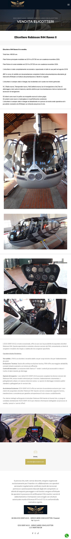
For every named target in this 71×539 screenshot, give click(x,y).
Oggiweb (36, 520)
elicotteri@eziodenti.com (35, 462)
